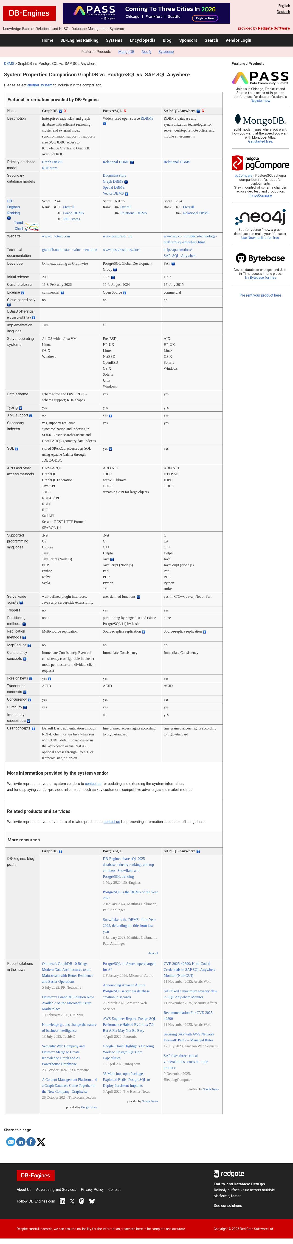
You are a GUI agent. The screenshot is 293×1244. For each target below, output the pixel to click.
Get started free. (260, 141)
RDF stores (71, 219)
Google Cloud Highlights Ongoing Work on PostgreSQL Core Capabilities (128, 1052)
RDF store (49, 168)
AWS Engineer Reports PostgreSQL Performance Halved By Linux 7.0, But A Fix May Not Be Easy (129, 1024)
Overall (68, 207)
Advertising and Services (56, 1189)
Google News (89, 1107)
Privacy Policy (92, 1189)
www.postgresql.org (117, 236)
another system (39, 85)
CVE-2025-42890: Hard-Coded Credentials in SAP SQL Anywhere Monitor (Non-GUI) (189, 969)
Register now (260, 101)
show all (153, 953)
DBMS (9, 63)
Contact (114, 1189)
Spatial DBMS (113, 187)
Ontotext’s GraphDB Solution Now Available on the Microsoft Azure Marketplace (68, 1003)
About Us (24, 1189)
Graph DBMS (52, 162)
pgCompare (243, 176)
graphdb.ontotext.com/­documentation (69, 250)
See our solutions (228, 1205)
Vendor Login (238, 40)
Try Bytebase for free (260, 278)
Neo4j (146, 52)
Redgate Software (274, 28)
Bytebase (166, 52)
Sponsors (188, 40)
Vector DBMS (113, 193)
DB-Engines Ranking (80, 40)
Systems (114, 40)
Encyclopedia (142, 40)
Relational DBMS (116, 162)
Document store (114, 175)
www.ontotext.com (56, 236)
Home (47, 40)
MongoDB (126, 52)
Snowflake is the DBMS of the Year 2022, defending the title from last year (129, 925)
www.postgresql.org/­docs (121, 250)
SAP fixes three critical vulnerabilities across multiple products (186, 1062)
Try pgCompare (260, 196)
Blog (167, 40)
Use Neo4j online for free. (260, 238)
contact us (93, 784)
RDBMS (147, 118)
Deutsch (283, 12)
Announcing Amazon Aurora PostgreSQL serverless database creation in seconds (126, 991)
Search (211, 40)
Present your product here (260, 295)
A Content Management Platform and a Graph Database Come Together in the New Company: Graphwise (69, 1085)
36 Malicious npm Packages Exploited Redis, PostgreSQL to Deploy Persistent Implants (126, 1079)
